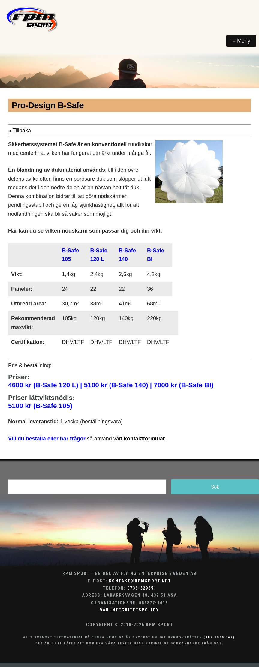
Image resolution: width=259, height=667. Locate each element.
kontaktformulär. (145, 439)
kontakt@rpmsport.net (140, 581)
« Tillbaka (19, 131)
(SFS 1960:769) (219, 637)
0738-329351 (141, 588)
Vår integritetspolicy (129, 610)
